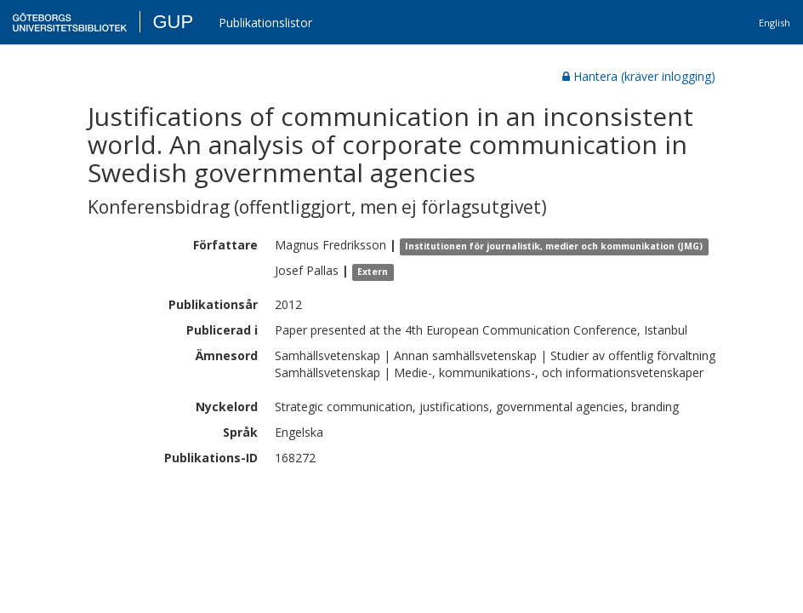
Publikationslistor (265, 22)
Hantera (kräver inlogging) (638, 76)
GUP (172, 21)
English (774, 22)
